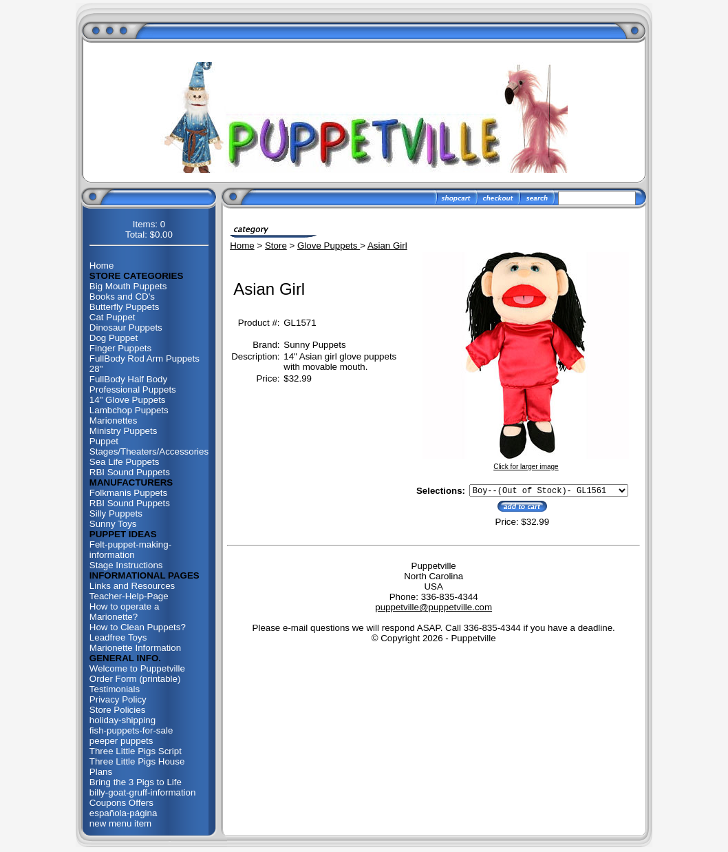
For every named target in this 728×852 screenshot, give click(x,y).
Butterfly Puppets (124, 307)
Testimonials (114, 689)
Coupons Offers (121, 803)
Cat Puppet (112, 317)
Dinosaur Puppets (125, 327)
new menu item (120, 823)
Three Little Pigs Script (135, 751)
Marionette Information (135, 648)
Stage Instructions (126, 565)
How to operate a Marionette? (124, 611)
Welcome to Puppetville (137, 668)
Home (101, 265)
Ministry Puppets (123, 431)
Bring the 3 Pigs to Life (135, 782)
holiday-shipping (122, 720)
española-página (123, 813)
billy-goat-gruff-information (142, 792)
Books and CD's (122, 296)
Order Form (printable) (135, 679)
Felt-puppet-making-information (130, 549)
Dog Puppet (113, 338)
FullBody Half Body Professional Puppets (132, 384)
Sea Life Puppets (124, 462)
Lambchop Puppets (129, 410)
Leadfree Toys (118, 637)
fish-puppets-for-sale (131, 730)
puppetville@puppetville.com (433, 609)
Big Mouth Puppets (128, 286)
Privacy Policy (118, 699)
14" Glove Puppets (127, 400)
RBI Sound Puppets (129, 472)
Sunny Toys (113, 524)
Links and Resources (132, 586)
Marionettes (113, 420)
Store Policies (117, 710)
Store (276, 245)
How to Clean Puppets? (137, 627)
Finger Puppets (120, 348)
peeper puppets (121, 741)
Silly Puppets (115, 513)
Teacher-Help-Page (129, 596)
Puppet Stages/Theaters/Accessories (148, 446)
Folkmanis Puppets (128, 493)
